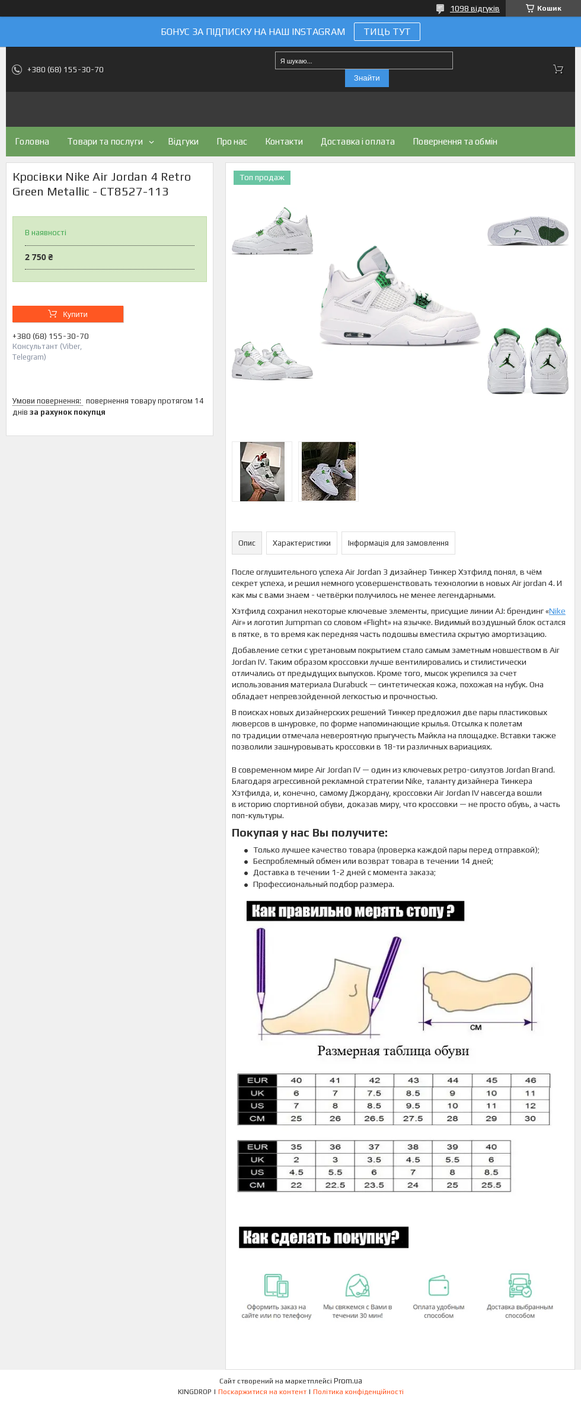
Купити (75, 314)
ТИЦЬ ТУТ (387, 31)
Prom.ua (348, 1380)
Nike (557, 611)
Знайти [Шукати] (367, 77)
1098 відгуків (475, 8)
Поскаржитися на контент (262, 1392)
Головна (32, 141)
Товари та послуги (105, 141)
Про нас (231, 141)
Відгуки (183, 141)
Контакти (284, 141)
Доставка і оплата (358, 141)
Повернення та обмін (455, 141)
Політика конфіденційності (358, 1392)
